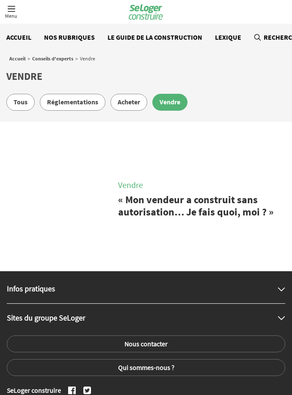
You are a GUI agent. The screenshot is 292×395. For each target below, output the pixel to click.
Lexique (228, 37)
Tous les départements (129, 371)
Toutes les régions (185, 371)
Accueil (18, 37)
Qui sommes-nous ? (146, 326)
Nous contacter (146, 302)
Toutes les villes (76, 371)
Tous (21, 102)
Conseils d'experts (52, 58)
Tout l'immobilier (31, 371)
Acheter (129, 102)
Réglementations (72, 102)
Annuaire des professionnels (247, 371)
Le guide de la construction (154, 37)
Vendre (170, 102)
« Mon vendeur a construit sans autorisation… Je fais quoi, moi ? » (196, 185)
